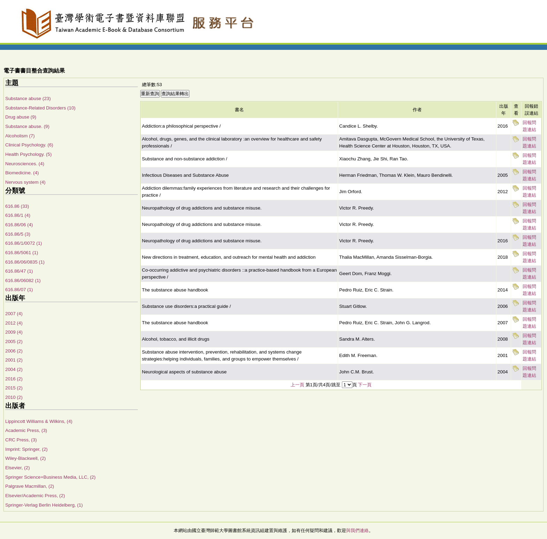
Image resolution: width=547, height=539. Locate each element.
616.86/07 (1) (19, 289)
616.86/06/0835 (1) (25, 262)
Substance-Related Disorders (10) (40, 108)
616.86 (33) (17, 206)
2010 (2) (14, 397)
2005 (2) (14, 341)
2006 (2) (14, 351)
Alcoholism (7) (20, 135)
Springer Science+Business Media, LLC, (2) (50, 477)
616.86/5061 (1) (21, 252)
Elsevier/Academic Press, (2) (35, 495)
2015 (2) (14, 387)
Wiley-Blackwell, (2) (25, 458)
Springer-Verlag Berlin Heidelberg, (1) (44, 505)
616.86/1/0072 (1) (23, 243)
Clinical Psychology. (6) (29, 144)
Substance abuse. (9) (27, 126)
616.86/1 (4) (17, 215)
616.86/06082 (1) (23, 280)
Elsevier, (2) (17, 467)
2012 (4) (14, 323)
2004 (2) (14, 369)
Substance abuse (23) (28, 98)
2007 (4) (14, 313)
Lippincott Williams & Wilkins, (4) (39, 421)
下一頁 (365, 384)
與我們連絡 (357, 530)
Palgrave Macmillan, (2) (29, 486)
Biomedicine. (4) (22, 172)
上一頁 (297, 384)
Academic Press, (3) (26, 430)
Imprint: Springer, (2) (26, 449)
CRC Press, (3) (21, 439)
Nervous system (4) (25, 182)
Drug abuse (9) (20, 117)
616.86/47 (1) (19, 271)
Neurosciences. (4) (24, 163)
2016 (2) (14, 378)
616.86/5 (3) (17, 234)
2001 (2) (14, 360)
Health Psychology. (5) (28, 154)
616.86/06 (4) (19, 224)
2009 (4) (14, 332)
